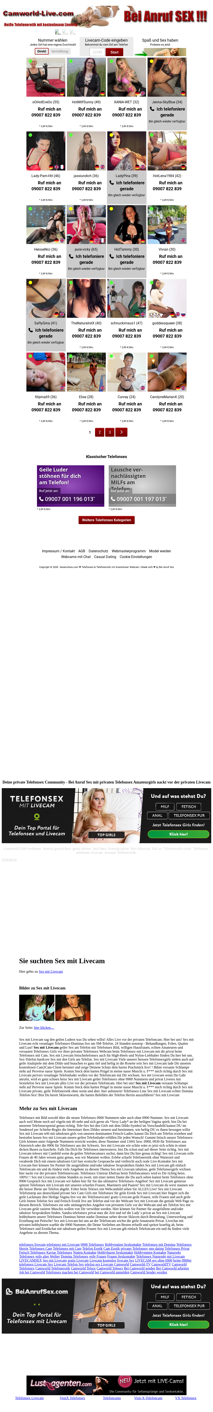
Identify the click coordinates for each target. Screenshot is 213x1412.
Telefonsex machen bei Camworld (70, 1272)
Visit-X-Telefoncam (148, 1398)
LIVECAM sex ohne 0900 (153, 1260)
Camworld (121, 1264)
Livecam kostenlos (103, 1260)
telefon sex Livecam (99, 1264)
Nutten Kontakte (84, 1252)
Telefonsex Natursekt (151, 1256)
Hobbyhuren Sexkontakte (115, 1252)
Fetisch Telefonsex (32, 1252)
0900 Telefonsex (92, 1244)
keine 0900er (182, 1260)
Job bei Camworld (32, 1272)
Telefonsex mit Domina (158, 1244)
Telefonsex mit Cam (67, 1248)
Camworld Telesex (110, 1268)
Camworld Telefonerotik (52, 1268)
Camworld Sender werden (148, 1272)
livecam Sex (125, 1260)
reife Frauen (97, 1256)
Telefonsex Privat (177, 1248)
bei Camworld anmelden (112, 1272)
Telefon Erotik (92, 1248)
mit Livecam (176, 1256)
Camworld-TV (140, 1264)
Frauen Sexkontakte (121, 1256)
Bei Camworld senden (139, 1268)
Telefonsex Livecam (29, 1398)
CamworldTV (161, 1264)
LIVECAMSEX (30, 1260)
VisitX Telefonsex (72, 1398)
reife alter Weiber (47, 1256)
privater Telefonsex (134, 1248)
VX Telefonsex (185, 1398)
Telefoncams (112, 1398)
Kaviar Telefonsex (59, 1252)
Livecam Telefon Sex (69, 1264)
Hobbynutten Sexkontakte (123, 1244)
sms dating (156, 1248)
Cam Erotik (111, 1248)
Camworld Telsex (83, 1268)
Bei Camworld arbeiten (172, 1268)
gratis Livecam (78, 1260)
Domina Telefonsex (74, 1256)
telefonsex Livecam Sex (36, 1264)
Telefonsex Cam (40, 1248)
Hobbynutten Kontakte (150, 1252)
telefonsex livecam (32, 1244)
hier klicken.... (44, 1027)
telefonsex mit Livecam (63, 1244)
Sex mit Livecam (51, 971)
